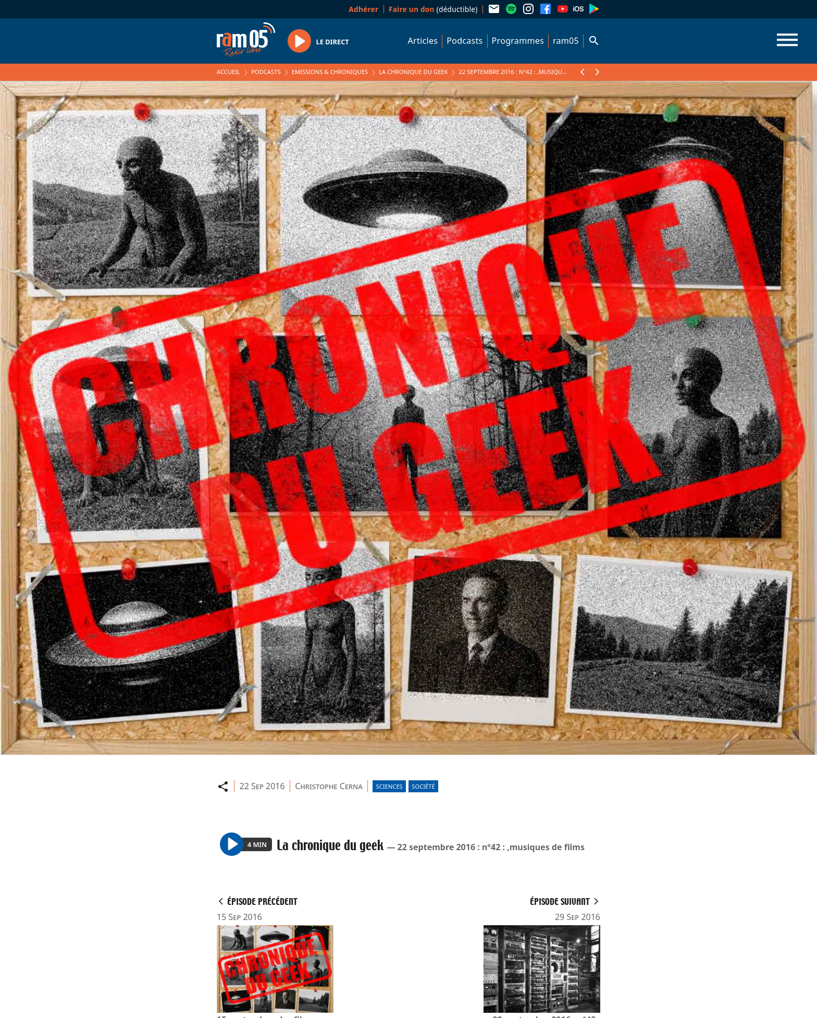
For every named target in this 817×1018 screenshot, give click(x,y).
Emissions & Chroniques (330, 72)
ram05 (566, 40)
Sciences (389, 786)
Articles (423, 40)
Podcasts (464, 40)
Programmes (518, 40)
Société (423, 786)
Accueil (228, 72)
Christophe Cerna (328, 786)
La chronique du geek (413, 72)
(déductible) (433, 9)
